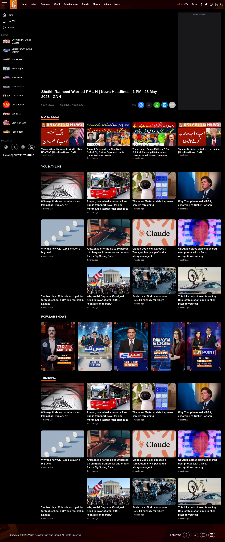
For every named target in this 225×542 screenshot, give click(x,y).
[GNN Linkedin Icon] (216, 4)
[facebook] (141, 105)
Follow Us (175, 535)
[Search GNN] (221, 4)
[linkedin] (164, 105)
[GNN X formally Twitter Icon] (206, 4)
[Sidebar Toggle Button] (5, 4)
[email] (172, 105)
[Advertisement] (199, 63)
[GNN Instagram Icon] (211, 4)
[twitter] (149, 105)
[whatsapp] (156, 105)
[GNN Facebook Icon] (201, 4)
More (118, 4)
